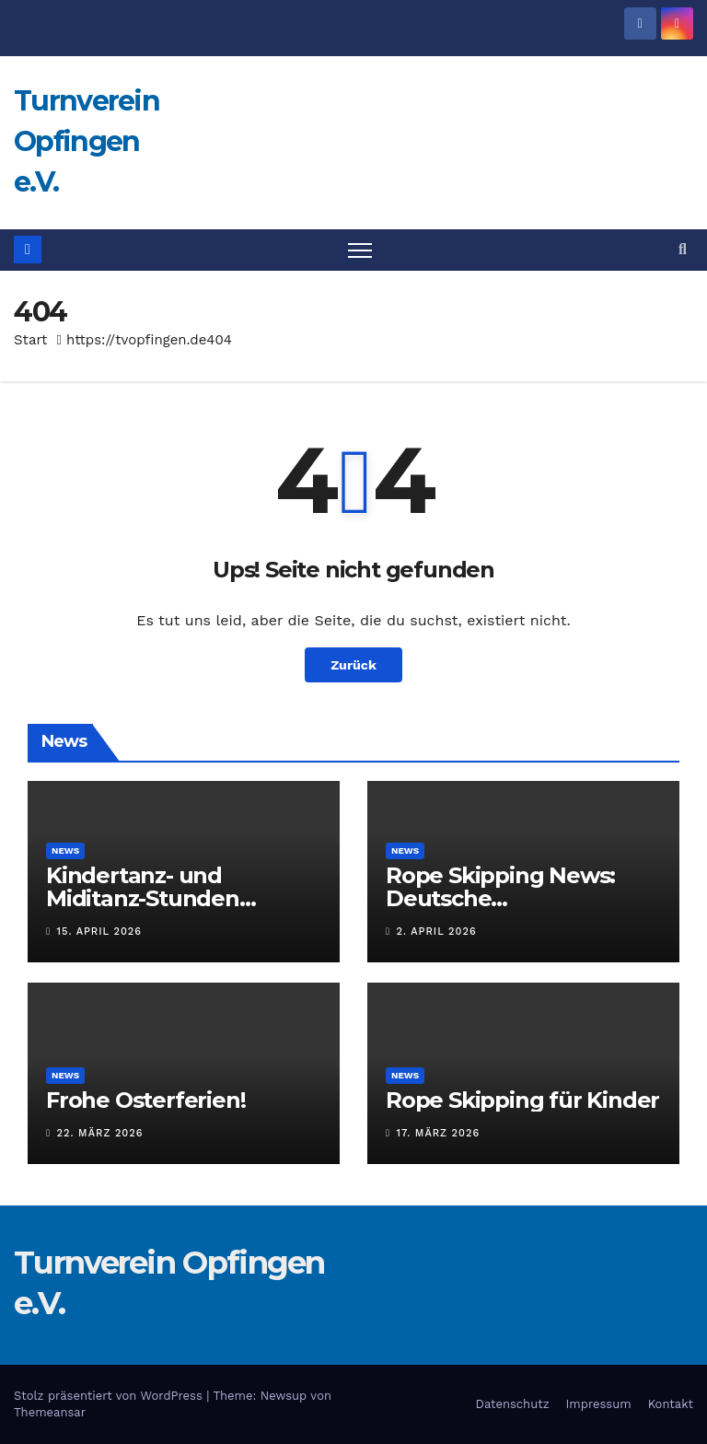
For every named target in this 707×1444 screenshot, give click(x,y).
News (65, 850)
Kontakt (670, 1404)
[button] (682, 249)
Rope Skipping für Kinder (522, 1100)
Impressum (599, 1404)
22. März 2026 (100, 1133)
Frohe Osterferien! (145, 1100)
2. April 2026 (437, 931)
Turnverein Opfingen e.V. (86, 141)
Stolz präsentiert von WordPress (110, 1396)
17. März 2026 (439, 1133)
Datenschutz (513, 1404)
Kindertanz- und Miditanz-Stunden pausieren (142, 898)
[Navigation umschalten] (360, 250)
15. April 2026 (99, 931)
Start (30, 340)
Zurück (353, 665)
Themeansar (50, 1412)
